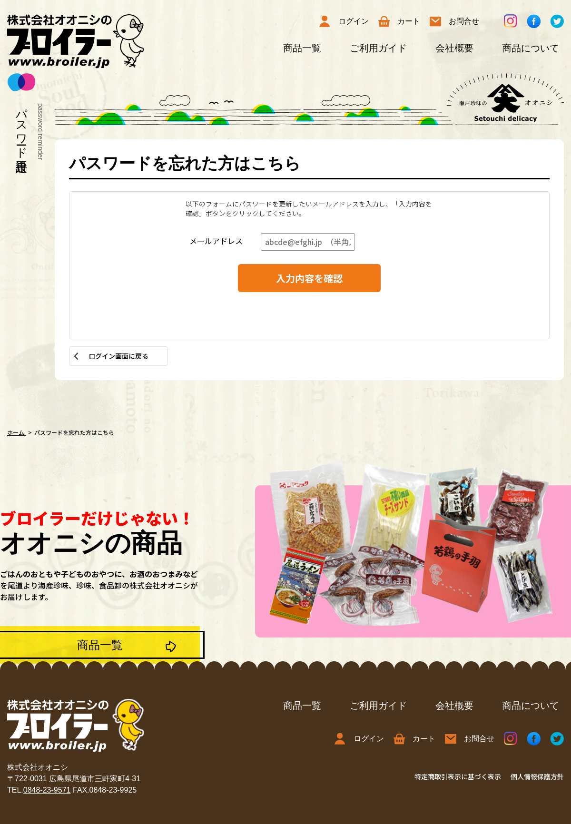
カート (399, 21)
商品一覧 (302, 48)
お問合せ (454, 22)
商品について (530, 48)
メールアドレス (216, 240)
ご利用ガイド (378, 48)
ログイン (344, 22)
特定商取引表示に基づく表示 (457, 776)
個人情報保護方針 (537, 776)
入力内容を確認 (309, 278)
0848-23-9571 (47, 790)
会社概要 (454, 48)
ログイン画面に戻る (118, 356)
